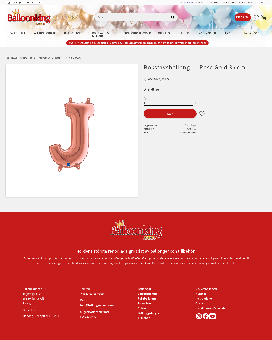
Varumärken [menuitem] (207, 33)
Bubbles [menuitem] (164, 33)
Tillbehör (144, 318)
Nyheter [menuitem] (214, 2)
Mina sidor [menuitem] (201, 2)
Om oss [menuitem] (260, 2)
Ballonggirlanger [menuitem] (138, 33)
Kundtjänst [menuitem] (244, 2)
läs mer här (199, 43)
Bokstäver (144, 304)
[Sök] (173, 17)
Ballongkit (144, 289)
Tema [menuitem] (226, 33)
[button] (256, 17)
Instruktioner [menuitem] (228, 2)
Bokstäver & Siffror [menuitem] (100, 34)
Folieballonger (147, 299)
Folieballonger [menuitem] (74, 33)
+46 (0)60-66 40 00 (92, 294)
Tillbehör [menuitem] (184, 33)
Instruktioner (204, 299)
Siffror (142, 309)
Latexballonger (147, 294)
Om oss (200, 304)
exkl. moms (187, 2)
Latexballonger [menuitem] (44, 33)
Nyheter (201, 294)
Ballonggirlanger (148, 313)
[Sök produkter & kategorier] (136, 17)
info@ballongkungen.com (97, 305)
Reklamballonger (206, 289)
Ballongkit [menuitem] (17, 33)
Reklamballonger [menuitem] (250, 33)
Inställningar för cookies (211, 309)
